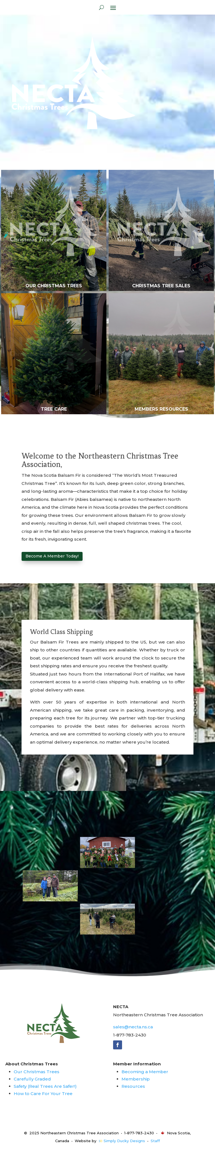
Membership (135, 1079)
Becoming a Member (144, 1071)
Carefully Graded (32, 1079)
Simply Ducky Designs (124, 1141)
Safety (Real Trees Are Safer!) (45, 1086)
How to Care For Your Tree (43, 1093)
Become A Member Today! (52, 556)
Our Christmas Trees (36, 1071)
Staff (155, 1141)
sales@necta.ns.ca (133, 1026)
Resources (133, 1086)
